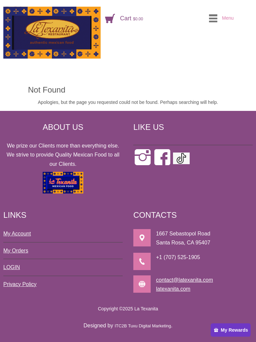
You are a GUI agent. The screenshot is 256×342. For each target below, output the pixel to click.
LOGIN (11, 267)
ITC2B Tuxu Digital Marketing (143, 325)
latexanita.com (173, 289)
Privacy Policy (20, 284)
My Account (17, 233)
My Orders (15, 250)
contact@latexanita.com (184, 280)
